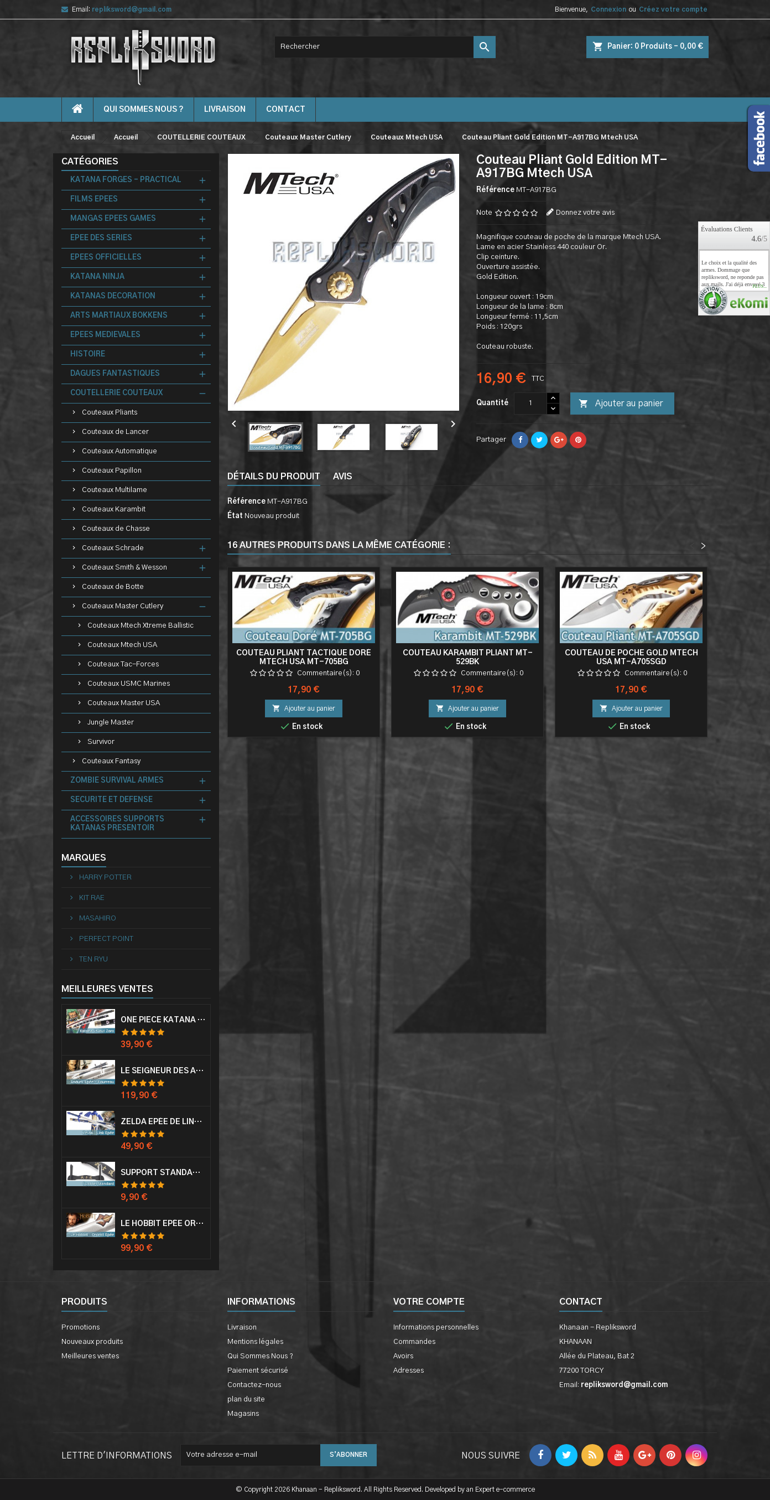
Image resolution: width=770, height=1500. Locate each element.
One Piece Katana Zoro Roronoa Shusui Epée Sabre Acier (163, 1020)
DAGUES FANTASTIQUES (115, 373)
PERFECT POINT (105, 939)
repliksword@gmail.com (131, 9)
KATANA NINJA (97, 277)
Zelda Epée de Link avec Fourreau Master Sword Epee (163, 1122)
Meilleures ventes (90, 1356)
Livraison (225, 109)
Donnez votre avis (585, 212)
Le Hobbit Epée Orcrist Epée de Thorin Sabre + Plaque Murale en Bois (163, 1224)
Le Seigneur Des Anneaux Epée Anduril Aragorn (163, 1071)
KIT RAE (91, 898)
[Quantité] (530, 403)
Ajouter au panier (621, 404)
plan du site (246, 1399)
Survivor (101, 742)
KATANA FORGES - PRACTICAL (125, 180)
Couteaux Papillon (112, 470)
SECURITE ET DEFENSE (111, 800)
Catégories (89, 161)
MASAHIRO (96, 918)
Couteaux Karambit (113, 509)
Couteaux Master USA (123, 703)
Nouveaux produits (92, 1342)
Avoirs (403, 1356)
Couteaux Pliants (109, 412)
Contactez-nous (254, 1385)
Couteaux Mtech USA (122, 645)
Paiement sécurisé (257, 1370)
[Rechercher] (385, 47)
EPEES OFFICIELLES (106, 257)
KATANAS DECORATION (112, 296)
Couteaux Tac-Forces (123, 664)
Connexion (608, 9)
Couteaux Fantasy (111, 761)
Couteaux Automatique (119, 451)
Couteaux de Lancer (115, 432)
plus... (759, 287)
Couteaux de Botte (113, 587)
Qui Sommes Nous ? (143, 109)
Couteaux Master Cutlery (122, 606)
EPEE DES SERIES (101, 238)
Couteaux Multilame (114, 490)
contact (285, 109)
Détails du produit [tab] (273, 476)
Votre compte (429, 1301)
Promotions (80, 1327)
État (235, 516)
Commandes (414, 1342)
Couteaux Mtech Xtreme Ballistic (140, 625)
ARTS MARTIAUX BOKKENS (119, 315)
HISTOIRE (87, 354)
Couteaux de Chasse (116, 528)
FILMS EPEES (94, 199)
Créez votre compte (673, 9)
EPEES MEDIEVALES (105, 335)
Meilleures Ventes (107, 989)
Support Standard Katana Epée (163, 1173)
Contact (580, 1301)
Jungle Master (110, 722)
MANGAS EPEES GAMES (113, 219)
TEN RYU (92, 959)
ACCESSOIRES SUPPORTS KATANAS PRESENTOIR (117, 824)
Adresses (408, 1370)
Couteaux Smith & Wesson (124, 567)
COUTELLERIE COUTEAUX (116, 393)
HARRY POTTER (104, 877)
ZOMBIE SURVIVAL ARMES (117, 780)
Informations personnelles (435, 1327)
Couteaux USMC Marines (128, 683)
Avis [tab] (342, 476)
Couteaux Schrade (113, 548)
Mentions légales (255, 1342)
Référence (495, 190)
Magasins (243, 1414)
